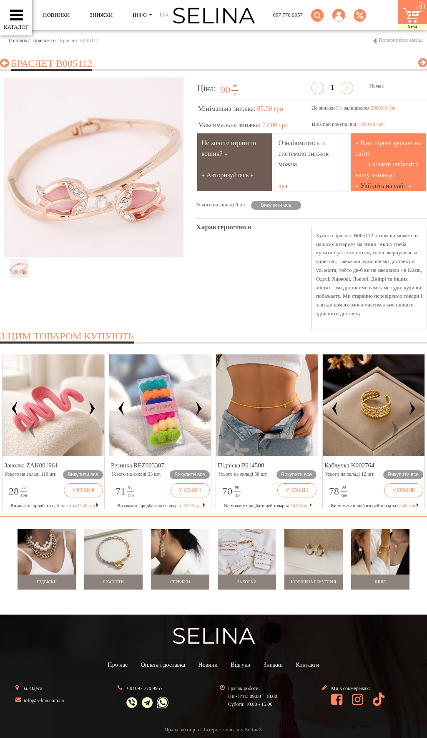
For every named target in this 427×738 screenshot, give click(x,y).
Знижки (273, 665)
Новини (208, 665)
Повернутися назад (401, 40)
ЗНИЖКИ (101, 15)
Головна (18, 40)
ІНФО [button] (140, 15)
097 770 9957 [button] (288, 15)
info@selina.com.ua (44, 700)
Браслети (43, 40)
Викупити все (276, 205)
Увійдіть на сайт (383, 185)
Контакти (307, 665)
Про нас (118, 665)
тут (284, 185)
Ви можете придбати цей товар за (161, 505)
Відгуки (240, 665)
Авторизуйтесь (227, 174)
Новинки (56, 15)
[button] (338, 20)
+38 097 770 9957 (144, 688)
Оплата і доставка (163, 665)
